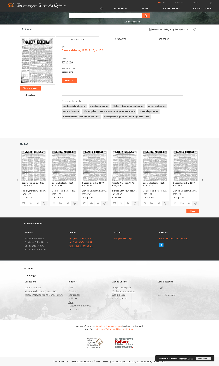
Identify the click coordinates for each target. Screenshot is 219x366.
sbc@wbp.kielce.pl (123, 238)
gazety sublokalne (99, 106)
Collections (120, 8)
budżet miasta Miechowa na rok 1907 (81, 116)
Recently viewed (202, 8)
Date (70, 302)
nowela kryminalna (149, 111)
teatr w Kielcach (71, 111)
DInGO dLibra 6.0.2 (82, 361)
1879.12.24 (67, 62)
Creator (72, 291)
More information (186, 358)
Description (74, 309)
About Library (171, 8)
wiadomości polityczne (74, 106)
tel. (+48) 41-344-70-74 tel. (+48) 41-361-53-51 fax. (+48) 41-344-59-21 (81, 242)
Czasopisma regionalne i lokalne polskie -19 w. (126, 116)
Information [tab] (121, 39)
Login (210, 2)
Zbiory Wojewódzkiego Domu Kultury (44, 294)
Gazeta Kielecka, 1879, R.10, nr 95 (63, 184)
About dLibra (118, 294)
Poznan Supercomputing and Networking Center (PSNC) (139, 361)
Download (28, 95)
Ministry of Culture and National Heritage (115, 329)
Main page (30, 275)
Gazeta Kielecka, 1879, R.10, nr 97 (123, 184)
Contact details (120, 298)
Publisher (73, 298)
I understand (203, 358)
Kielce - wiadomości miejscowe (128, 106)
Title (70, 287)
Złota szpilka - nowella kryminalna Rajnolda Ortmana (109, 111)
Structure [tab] (164, 39)
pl (164, 2)
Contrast (179, 2)
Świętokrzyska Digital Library (109, 326)
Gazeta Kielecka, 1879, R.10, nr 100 (154, 184)
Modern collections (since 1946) (41, 291)
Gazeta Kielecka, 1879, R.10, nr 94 (32, 184)
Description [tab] (77, 39)
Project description (122, 287)
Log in (161, 287)
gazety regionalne (157, 106)
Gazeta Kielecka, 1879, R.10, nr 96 (93, 184)
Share (196, 3)
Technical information (123, 291)
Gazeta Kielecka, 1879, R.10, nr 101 (184, 184)
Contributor (74, 294)
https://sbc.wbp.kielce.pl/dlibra (173, 238)
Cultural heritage (33, 287)
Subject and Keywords (79, 305)
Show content (30, 88)
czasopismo (67, 72)
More (192, 211)
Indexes (145, 8)
